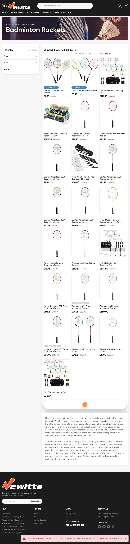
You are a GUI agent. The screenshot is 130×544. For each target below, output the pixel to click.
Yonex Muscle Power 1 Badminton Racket (81, 135)
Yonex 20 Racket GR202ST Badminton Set (55, 135)
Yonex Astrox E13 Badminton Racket (84, 350)
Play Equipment (33, 12)
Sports (5, 12)
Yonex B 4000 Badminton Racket (110, 350)
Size (6, 63)
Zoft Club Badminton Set (55, 392)
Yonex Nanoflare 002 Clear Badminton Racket (55, 307)
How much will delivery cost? (12, 526)
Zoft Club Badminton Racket (84, 90)
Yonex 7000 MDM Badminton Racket (112, 135)
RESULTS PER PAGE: (82, 54)
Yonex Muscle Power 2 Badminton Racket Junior (110, 221)
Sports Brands (17, 12)
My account (38, 523)
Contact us (6, 514)
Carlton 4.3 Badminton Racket (54, 91)
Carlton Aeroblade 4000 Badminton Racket (110, 178)
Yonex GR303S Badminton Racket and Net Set (83, 178)
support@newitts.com (110, 514)
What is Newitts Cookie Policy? (13, 523)
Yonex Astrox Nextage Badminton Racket (109, 307)
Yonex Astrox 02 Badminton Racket (84, 264)
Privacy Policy (71, 514)
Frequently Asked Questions (12, 520)
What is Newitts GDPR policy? (13, 517)
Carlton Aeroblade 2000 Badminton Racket (54, 178)
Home (8, 24)
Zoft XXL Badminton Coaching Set (108, 264)
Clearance (66, 12)
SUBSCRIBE (36, 501)
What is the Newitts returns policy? (14, 529)
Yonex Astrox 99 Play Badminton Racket (81, 307)
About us (37, 514)
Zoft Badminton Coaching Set (111, 91)
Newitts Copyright (40, 520)
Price (6, 56)
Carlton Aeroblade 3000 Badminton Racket (55, 221)
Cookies (69, 517)
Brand (6, 69)
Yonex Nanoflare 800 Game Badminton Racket (56, 350)
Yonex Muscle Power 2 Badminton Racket (53, 264)
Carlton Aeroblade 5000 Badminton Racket (82, 221)
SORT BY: (100, 54)
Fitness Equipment (51, 12)
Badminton (15, 24)
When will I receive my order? (12, 533)
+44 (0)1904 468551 (108, 517)
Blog (35, 517)
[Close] (125, 538)
